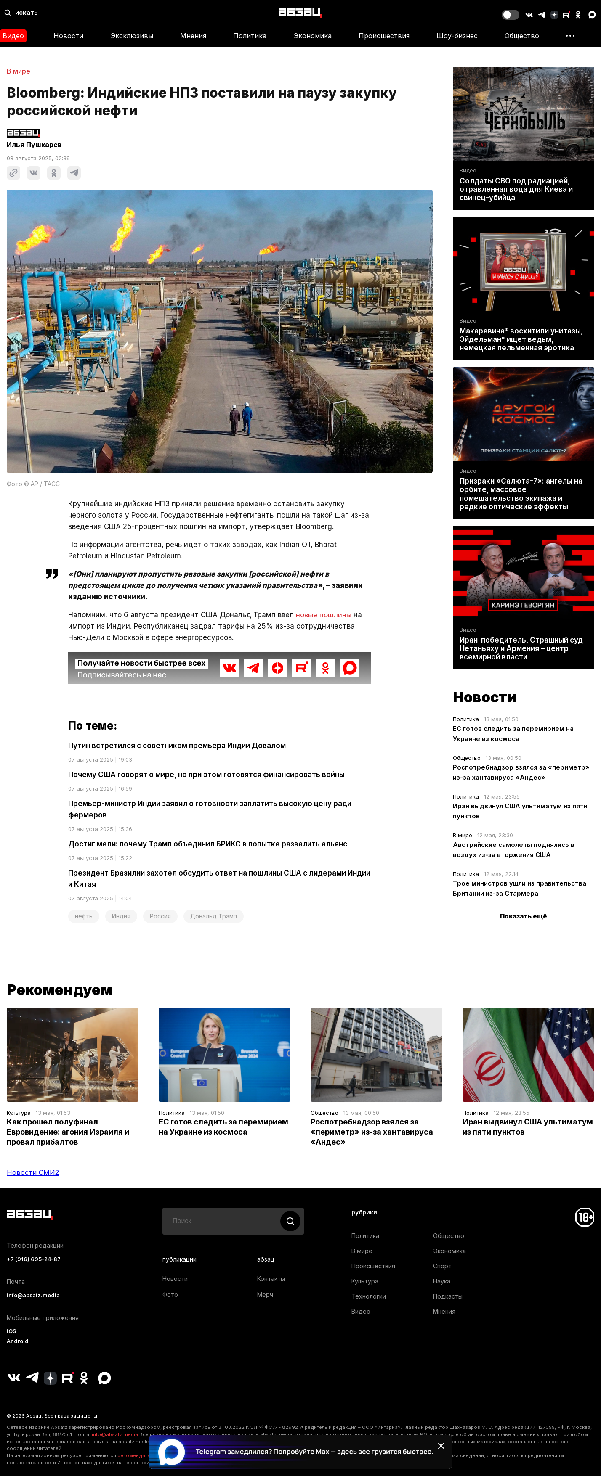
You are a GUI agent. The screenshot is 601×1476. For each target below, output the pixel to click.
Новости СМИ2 (33, 1172)
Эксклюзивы (131, 36)
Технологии (368, 1296)
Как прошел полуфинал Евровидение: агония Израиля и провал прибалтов (68, 1131)
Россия (160, 916)
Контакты (271, 1278)
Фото (170, 1294)
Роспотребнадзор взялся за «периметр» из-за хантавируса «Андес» (372, 1131)
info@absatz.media (33, 1295)
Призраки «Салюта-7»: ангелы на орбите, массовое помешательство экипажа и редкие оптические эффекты (521, 494)
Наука (441, 1281)
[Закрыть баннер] (441, 1445)
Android (18, 1341)
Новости (68, 36)
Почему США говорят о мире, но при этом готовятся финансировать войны (206, 774)
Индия (121, 916)
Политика (249, 36)
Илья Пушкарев (34, 144)
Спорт (442, 1266)
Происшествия (384, 36)
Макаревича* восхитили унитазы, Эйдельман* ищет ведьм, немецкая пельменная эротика (521, 339)
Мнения (193, 36)
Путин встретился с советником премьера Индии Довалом (177, 745)
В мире (18, 71)
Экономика (312, 36)
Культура (19, 1112)
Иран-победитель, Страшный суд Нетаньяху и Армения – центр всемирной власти (521, 648)
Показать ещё (523, 917)
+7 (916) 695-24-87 (34, 1259)
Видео (468, 170)
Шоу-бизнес (457, 36)
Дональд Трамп (213, 916)
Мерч (265, 1294)
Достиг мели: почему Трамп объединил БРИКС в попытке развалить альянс (207, 844)
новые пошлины (323, 615)
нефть (84, 916)
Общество (522, 36)
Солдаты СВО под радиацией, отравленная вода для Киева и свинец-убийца (516, 189)
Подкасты (448, 1296)
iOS (11, 1331)
